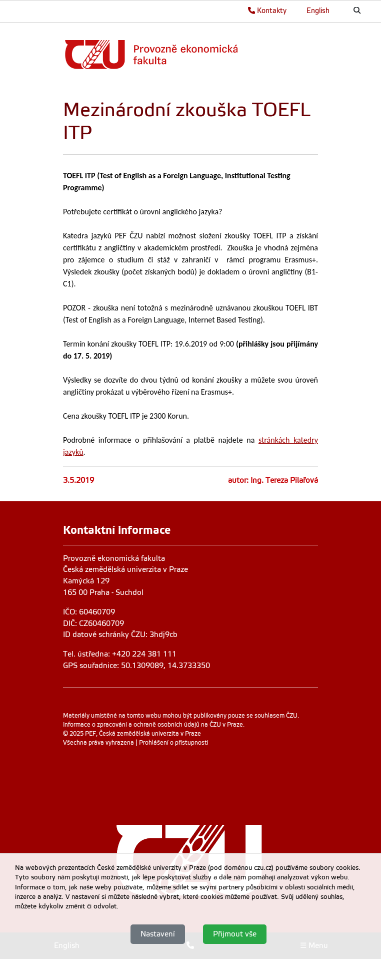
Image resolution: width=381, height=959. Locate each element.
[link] (188, 54)
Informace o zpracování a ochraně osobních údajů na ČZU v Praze (153, 724)
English (318, 11)
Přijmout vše (234, 934)
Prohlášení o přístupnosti (173, 742)
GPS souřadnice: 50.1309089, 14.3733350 (136, 666)
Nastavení (157, 934)
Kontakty (267, 11)
